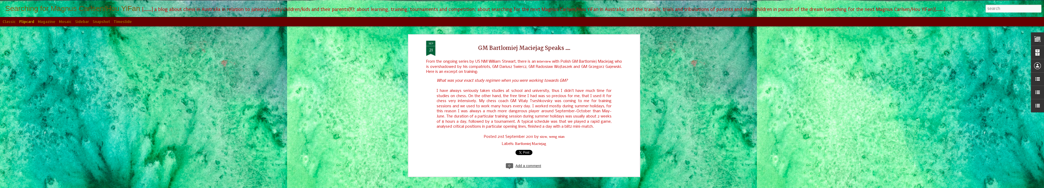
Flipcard (26, 21)
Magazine (46, 21)
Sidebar (82, 21)
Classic (9, 21)
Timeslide (123, 21)
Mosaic (65, 21)
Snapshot (101, 21)
